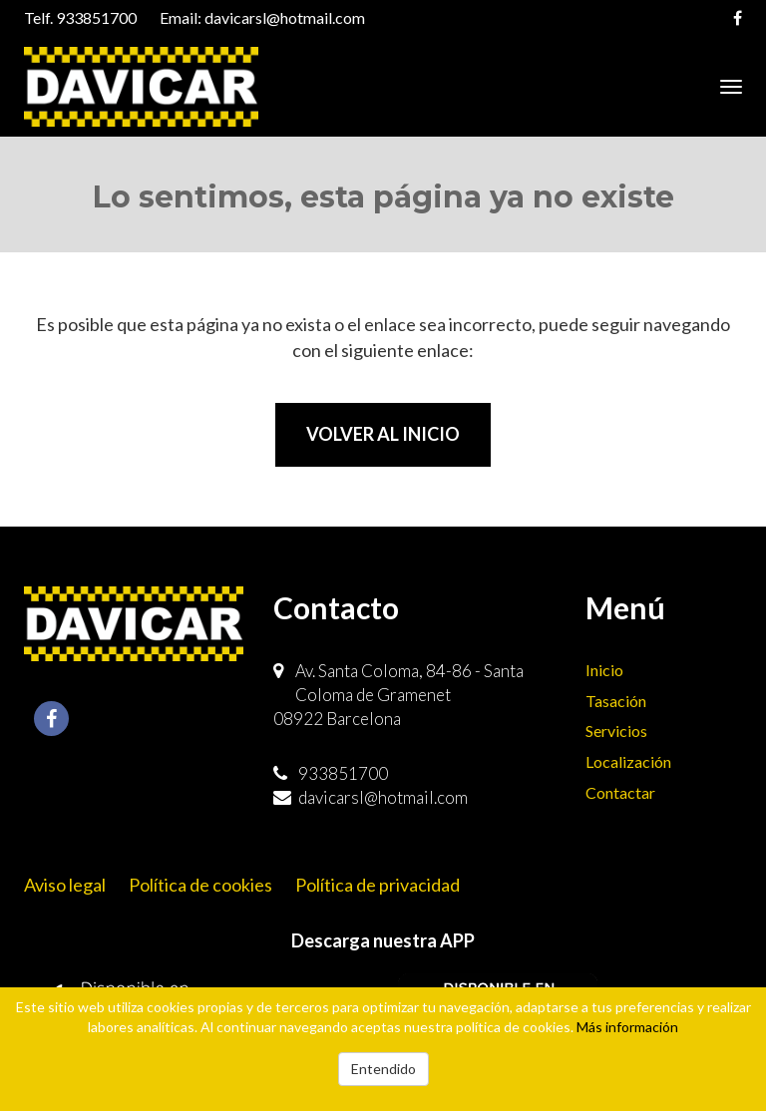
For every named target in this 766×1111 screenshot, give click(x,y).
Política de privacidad (377, 885)
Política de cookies (200, 885)
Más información (627, 1026)
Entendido (383, 1068)
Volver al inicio (383, 434)
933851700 (96, 17)
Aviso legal (65, 885)
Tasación (615, 700)
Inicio (604, 669)
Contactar (620, 792)
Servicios (616, 730)
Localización (628, 761)
